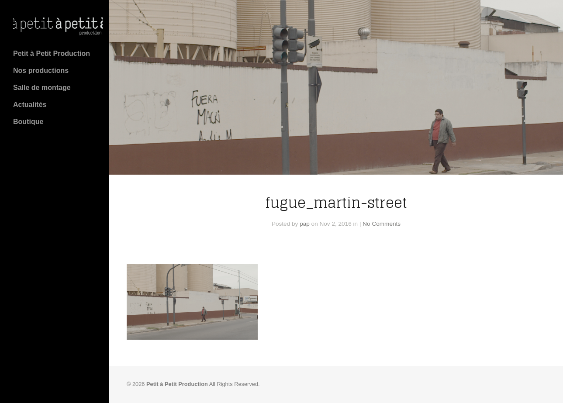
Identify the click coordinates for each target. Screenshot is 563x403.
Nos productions (41, 70)
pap (305, 223)
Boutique (28, 121)
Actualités (29, 104)
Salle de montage (42, 87)
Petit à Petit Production (51, 53)
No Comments (382, 223)
